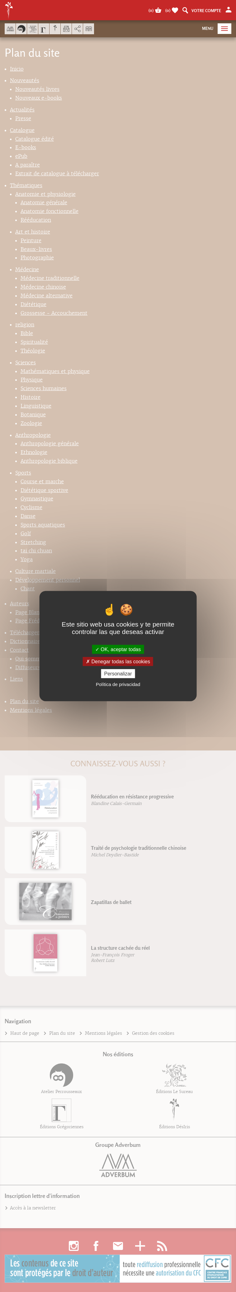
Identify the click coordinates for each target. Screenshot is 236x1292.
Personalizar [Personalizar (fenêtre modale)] (118, 673)
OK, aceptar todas (118, 649)
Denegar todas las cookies (118, 661)
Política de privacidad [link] (118, 684)
